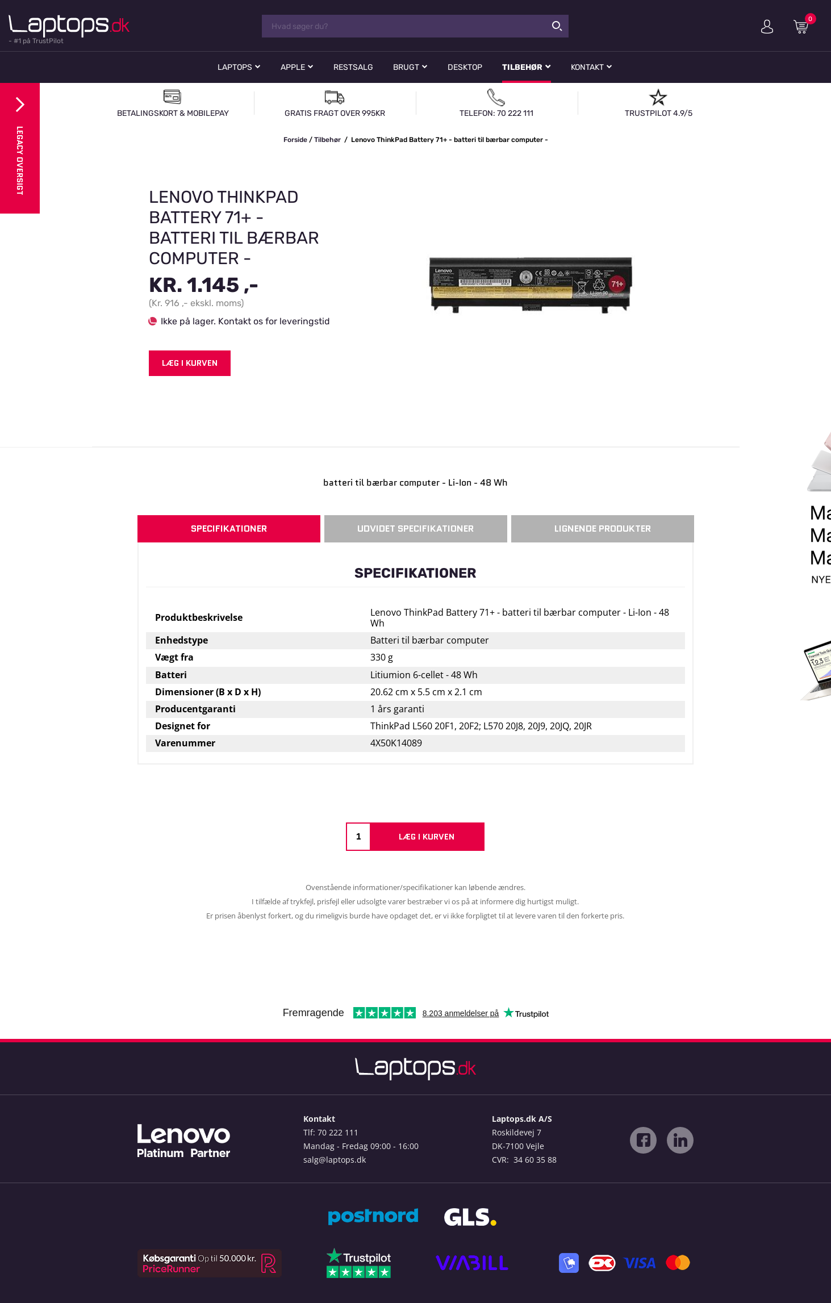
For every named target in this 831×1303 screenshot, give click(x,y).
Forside (295, 140)
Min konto (767, 26)
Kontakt (587, 67)
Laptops (235, 67)
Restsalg (353, 67)
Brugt (406, 67)
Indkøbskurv (805, 26)
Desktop (465, 67)
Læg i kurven (190, 363)
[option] (415, 286)
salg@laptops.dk (334, 1159)
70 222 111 (338, 1132)
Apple (293, 67)
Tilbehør (522, 67)
